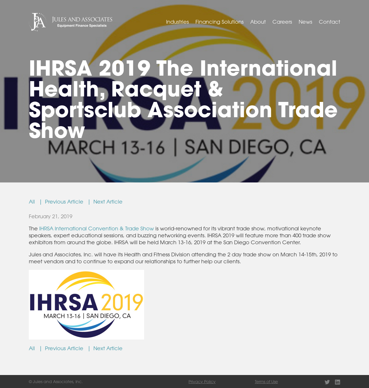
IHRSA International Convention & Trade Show (96, 228)
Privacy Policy (202, 381)
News (305, 21)
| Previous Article (62, 201)
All (33, 201)
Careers (282, 21)
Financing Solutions (219, 21)
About (258, 21)
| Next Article (105, 201)
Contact (329, 21)
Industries (177, 21)
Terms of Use (266, 381)
